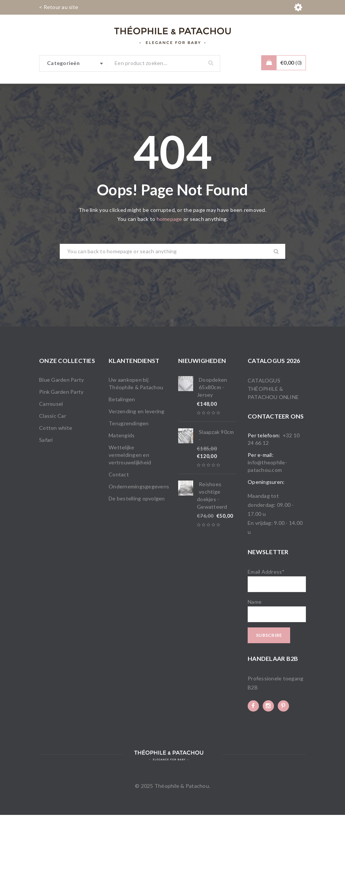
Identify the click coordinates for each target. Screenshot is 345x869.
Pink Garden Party (61, 446)
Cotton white (55, 482)
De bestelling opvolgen (137, 552)
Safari (46, 494)
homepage (169, 273)
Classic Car (52, 470)
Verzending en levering (137, 465)
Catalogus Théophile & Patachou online (273, 442)
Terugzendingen (129, 477)
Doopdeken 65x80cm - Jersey (212, 441)
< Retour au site (58, 7)
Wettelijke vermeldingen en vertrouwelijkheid (130, 509)
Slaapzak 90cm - (216, 490)
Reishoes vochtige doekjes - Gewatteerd (212, 549)
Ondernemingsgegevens (139, 540)
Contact (119, 528)
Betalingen (122, 453)
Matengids (122, 489)
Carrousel (51, 458)
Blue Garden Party (61, 434)
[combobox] (73, 63)
